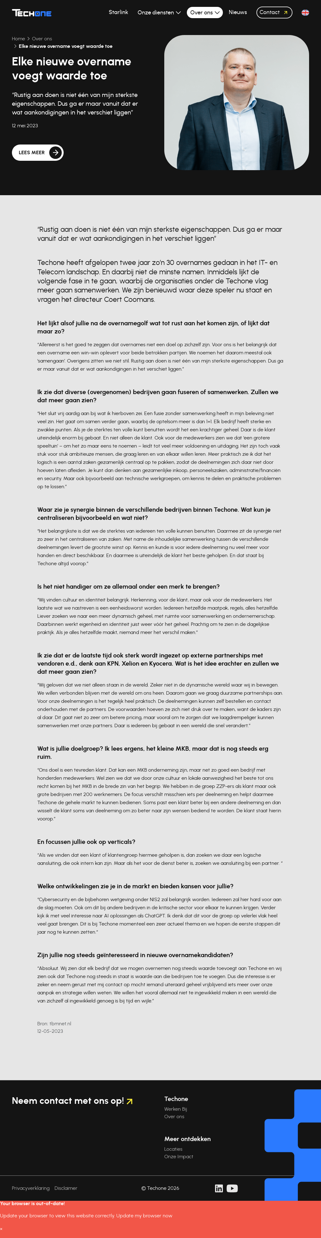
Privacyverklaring (31, 1188)
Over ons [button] (202, 13)
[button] (305, 13)
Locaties (173, 1149)
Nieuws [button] (238, 12)
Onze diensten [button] (156, 13)
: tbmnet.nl (54, 1023)
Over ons (26, 38)
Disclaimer (66, 1188)
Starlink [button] (118, 12)
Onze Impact (178, 1156)
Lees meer (32, 152)
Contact (275, 12)
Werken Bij (175, 1109)
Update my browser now (144, 1215)
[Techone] (31, 12)
